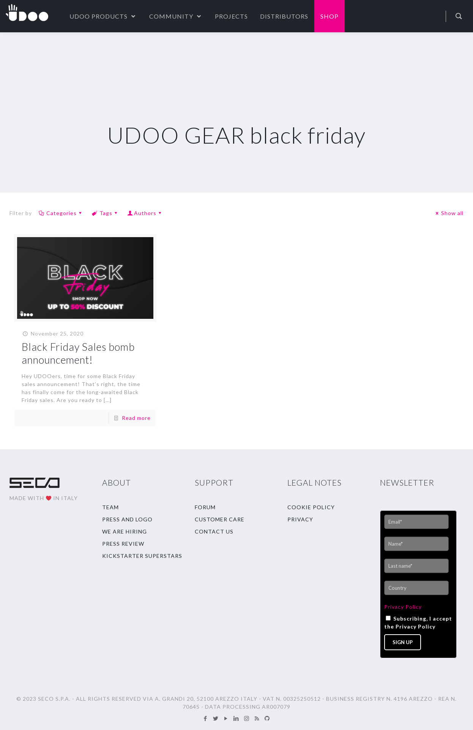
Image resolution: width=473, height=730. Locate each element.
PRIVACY (300, 519)
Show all (449, 213)
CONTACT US (214, 531)
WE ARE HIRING (124, 531)
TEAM (110, 507)
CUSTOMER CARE (219, 519)
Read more (136, 418)
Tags (105, 213)
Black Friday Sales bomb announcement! (78, 353)
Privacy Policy (403, 606)
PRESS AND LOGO (127, 519)
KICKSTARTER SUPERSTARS (142, 556)
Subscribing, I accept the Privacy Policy (418, 622)
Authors (145, 213)
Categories (61, 213)
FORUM (205, 507)
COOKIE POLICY (311, 507)
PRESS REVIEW (123, 543)
